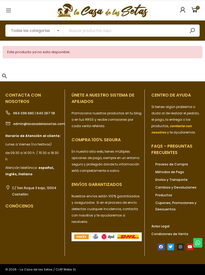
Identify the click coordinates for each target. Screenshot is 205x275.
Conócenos (19, 206)
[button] (4, 76)
